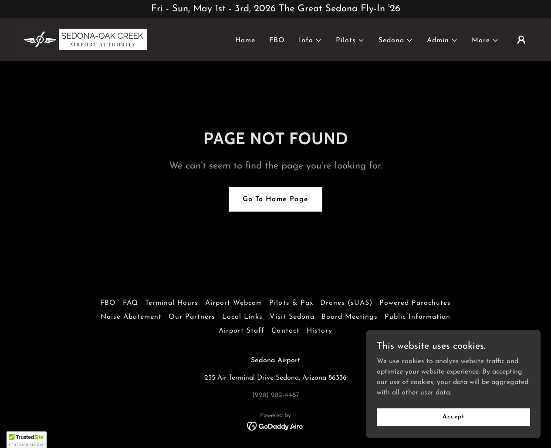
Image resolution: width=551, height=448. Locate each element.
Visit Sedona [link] (292, 316)
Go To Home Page (275, 199)
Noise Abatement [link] (131, 316)
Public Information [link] (417, 316)
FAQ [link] (130, 303)
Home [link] (245, 40)
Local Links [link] (242, 316)
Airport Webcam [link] (233, 303)
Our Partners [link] (192, 316)
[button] (310, 40)
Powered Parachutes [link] (415, 303)
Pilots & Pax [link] (291, 303)
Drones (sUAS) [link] (346, 303)
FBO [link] (277, 40)
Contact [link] (285, 330)
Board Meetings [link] (349, 316)
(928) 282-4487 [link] (275, 395)
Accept (453, 434)
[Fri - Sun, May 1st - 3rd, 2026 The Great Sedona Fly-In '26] (275, 9)
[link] (84, 39)
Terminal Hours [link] (171, 303)
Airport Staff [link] (241, 330)
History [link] (319, 330)
